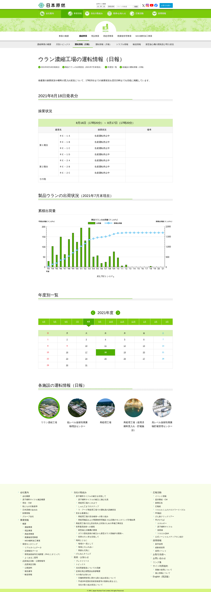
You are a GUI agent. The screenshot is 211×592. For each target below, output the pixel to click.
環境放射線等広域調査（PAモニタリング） (43, 553)
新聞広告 (159, 502)
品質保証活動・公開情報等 (33, 560)
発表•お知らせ (119, 13)
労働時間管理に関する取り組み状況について (97, 577)
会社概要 (26, 495)
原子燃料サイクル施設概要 (33, 499)
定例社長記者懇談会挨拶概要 (88, 570)
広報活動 (140, 13)
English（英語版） (162, 576)
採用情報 (162, 13)
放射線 (160, 529)
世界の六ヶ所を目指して (88, 536)
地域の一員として (85, 543)
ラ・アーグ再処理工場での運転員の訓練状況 (97, 509)
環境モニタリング (30, 543)
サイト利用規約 (160, 565)
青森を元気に (83, 549)
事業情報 (72, 13)
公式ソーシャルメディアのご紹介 (169, 536)
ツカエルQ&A (163, 532)
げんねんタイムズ (83, 553)
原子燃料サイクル (164, 526)
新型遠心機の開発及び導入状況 (160, 43)
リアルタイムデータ (33, 546)
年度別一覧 (112, 66)
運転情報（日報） (83, 43)
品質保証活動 (30, 563)
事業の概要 (64, 35)
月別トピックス (63, 43)
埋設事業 (95, 35)
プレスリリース (82, 560)
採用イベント (160, 550)
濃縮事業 (83, 35)
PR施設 (158, 512)
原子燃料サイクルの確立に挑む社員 (93, 499)
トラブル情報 (122, 43)
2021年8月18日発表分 (50, 66)
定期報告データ (31, 550)
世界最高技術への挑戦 (85, 526)
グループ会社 (28, 515)
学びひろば (160, 519)
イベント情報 (160, 495)
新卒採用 (159, 543)
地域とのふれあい (85, 546)
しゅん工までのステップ (88, 505)
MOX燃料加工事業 (144, 35)
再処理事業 (108, 35)
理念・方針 (27, 502)
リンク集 (157, 561)
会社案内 (50, 13)
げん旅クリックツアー (164, 515)
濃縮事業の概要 (44, 43)
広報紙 (158, 505)
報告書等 (28, 570)
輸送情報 (137, 43)
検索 (136, 7)
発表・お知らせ (81, 556)
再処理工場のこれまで (87, 502)
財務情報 (26, 512)
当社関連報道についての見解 (88, 567)
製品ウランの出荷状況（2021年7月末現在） (83, 66)
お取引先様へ (166, 5)
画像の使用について (163, 569)
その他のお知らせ (83, 574)
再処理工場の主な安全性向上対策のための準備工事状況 (99, 522)
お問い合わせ (159, 557)
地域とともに (81, 539)
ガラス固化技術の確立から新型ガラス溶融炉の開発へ (100, 532)
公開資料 (28, 567)
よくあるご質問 (31, 557)
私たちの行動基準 (30, 505)
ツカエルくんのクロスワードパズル (170, 509)
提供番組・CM (161, 499)
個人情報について (162, 572)
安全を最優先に (82, 512)
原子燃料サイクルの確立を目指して (91, 495)
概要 (24, 523)
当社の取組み (97, 13)
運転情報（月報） (103, 43)
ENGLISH (111, 6)
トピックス (80, 563)
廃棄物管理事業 (124, 35)
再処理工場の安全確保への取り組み (93, 515)
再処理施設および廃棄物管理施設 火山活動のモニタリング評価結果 (106, 519)
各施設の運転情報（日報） (133, 66)
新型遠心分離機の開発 (87, 529)
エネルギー (162, 522)
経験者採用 (160, 546)
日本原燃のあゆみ (30, 509)
